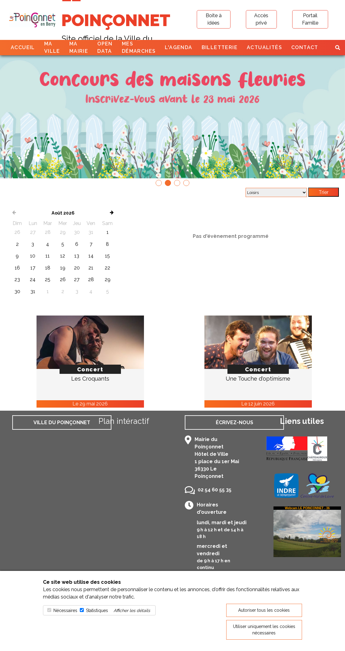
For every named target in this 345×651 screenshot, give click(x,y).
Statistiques (97, 610)
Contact (304, 47)
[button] (159, 183)
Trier (323, 192)
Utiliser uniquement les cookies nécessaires (264, 629)
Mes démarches (139, 47)
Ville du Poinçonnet (61, 422)
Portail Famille (310, 19)
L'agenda (178, 47)
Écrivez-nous (234, 422)
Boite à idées (214, 19)
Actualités (264, 47)
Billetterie (220, 47)
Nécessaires (65, 610)
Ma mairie (78, 47)
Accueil (23, 47)
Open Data (105, 47)
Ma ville (52, 47)
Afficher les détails (132, 610)
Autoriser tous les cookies (264, 610)
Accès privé (261, 19)
